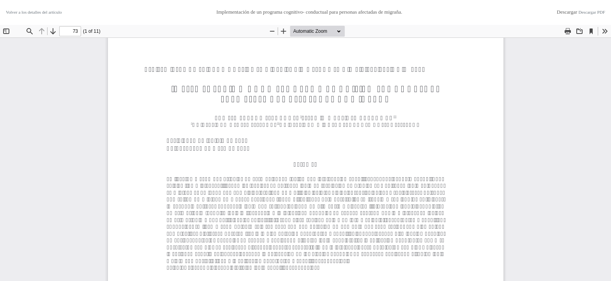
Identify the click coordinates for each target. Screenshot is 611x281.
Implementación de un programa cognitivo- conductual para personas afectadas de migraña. (309, 12)
